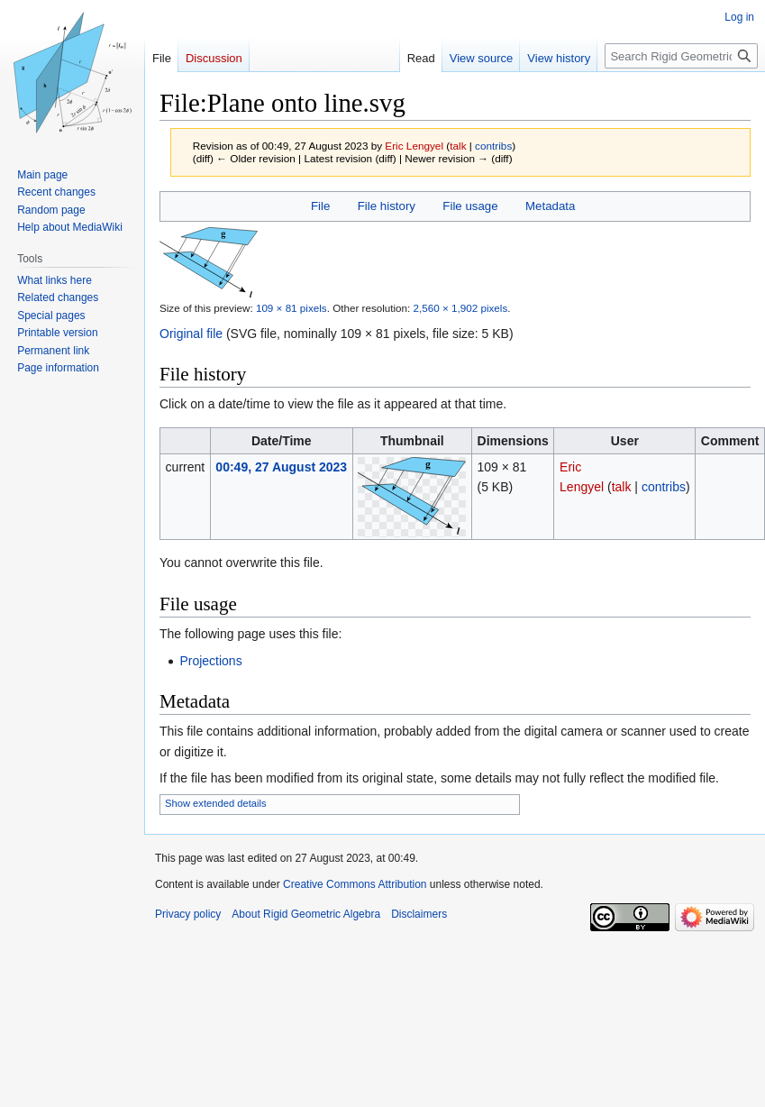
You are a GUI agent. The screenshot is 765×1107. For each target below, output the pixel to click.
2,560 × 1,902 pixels (461, 308)
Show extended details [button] (216, 803)
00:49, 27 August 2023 (281, 467)
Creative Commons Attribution (354, 884)
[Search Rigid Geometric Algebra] (681, 56)
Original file (191, 333)
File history (386, 206)
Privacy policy (188, 914)
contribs (493, 145)
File (320, 206)
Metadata (550, 206)
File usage (469, 206)
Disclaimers (419, 914)
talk (458, 145)
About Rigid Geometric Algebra (306, 914)
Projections (210, 661)
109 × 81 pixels (291, 308)
